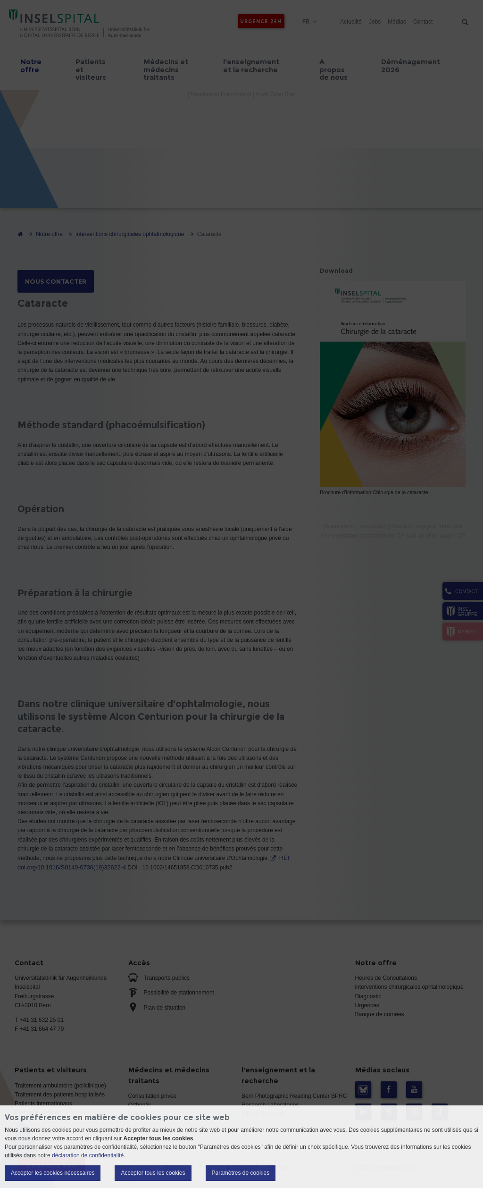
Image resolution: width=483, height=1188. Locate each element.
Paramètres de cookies (241, 1173)
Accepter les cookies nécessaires (52, 1173)
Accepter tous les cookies (153, 1173)
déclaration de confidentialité (88, 1155)
